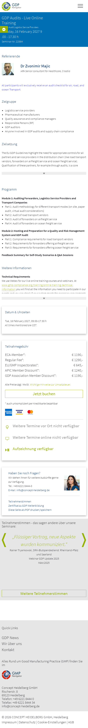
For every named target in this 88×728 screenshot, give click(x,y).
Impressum (9, 722)
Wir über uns (12, 643)
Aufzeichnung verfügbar (33, 448)
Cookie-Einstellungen (52, 722)
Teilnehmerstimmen (19, 501)
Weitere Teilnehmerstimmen (44, 593)
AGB (71, 722)
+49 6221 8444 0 (23, 699)
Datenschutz (27, 722)
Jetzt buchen (44, 393)
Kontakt (8, 649)
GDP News (10, 637)
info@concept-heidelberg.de (20, 706)
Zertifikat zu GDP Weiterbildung (26, 505)
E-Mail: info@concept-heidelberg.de (29, 490)
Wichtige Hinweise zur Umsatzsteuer (50, 384)
